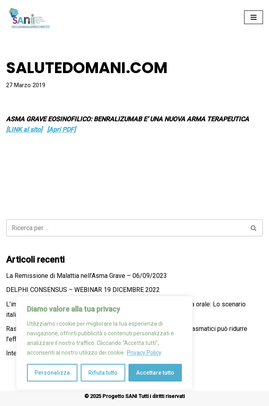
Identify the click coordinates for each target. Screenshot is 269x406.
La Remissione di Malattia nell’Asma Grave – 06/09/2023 (86, 276)
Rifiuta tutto (103, 372)
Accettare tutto (155, 372)
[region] (104, 343)
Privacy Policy (144, 352)
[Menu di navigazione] (253, 17)
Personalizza (52, 372)
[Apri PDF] (61, 129)
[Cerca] (125, 228)
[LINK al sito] (24, 129)
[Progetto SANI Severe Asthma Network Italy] (30, 17)
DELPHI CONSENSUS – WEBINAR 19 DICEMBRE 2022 (83, 290)
